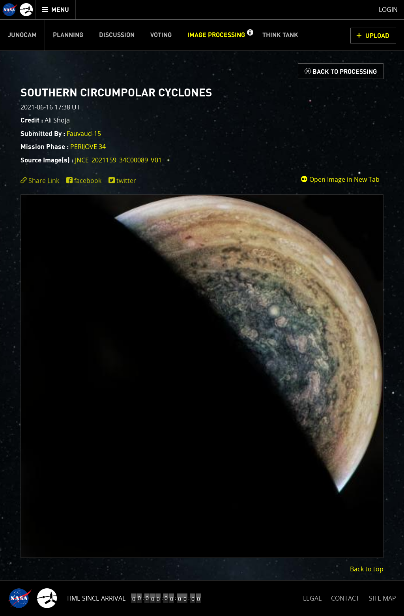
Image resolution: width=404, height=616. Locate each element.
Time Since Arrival (95, 598)
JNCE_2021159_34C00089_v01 (118, 160)
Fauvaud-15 (84, 133)
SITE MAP (382, 598)
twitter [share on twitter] (126, 180)
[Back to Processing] (340, 71)
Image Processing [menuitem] (216, 35)
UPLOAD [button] (377, 36)
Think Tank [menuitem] (280, 35)
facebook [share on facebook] (87, 180)
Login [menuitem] (388, 9)
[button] (249, 35)
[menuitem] (56, 9)
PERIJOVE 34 (88, 146)
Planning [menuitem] (68, 35)
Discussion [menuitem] (117, 35)
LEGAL (312, 597)
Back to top (366, 569)
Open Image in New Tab (340, 179)
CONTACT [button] (345, 598)
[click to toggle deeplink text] (41, 180)
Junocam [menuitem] (22, 35)
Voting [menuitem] (161, 35)
